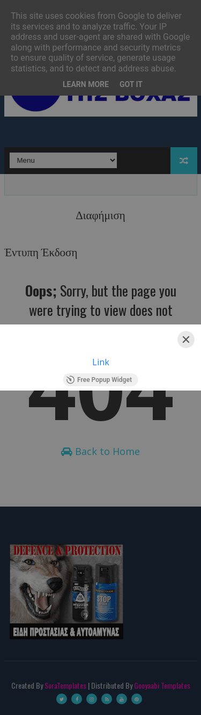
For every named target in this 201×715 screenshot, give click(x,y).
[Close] (186, 339)
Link (100, 362)
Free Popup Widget (99, 379)
